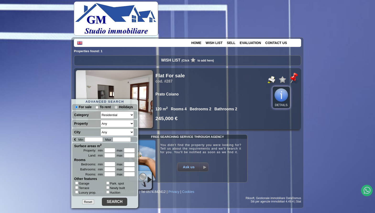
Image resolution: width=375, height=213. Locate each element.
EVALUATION (250, 43)
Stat (298, 201)
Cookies (188, 192)
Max (108, 139)
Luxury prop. (85, 192)
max (120, 150)
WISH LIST (214, 43)
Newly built (115, 188)
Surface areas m (88, 145)
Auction (113, 192)
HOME (196, 43)
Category (81, 115)
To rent (105, 107)
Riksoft (250, 198)
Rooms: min (94, 174)
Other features (85, 179)
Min (80, 139)
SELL (231, 43)
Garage (82, 183)
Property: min (93, 150)
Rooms (79, 160)
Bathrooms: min (91, 169)
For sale (83, 107)
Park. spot (115, 183)
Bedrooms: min (92, 164)
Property (81, 123)
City (77, 132)
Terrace (82, 188)
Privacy (173, 192)
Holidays (126, 107)
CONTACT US (276, 43)
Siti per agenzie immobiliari (268, 201)
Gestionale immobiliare (270, 198)
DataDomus (293, 198)
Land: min (95, 155)
